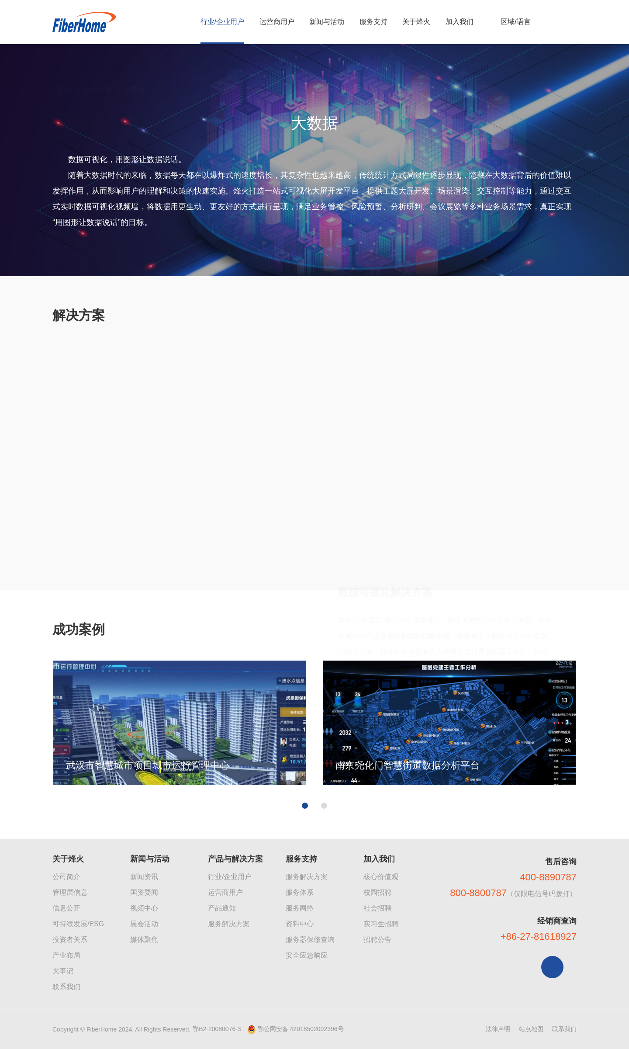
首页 (64, 70)
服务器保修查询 (310, 939)
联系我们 (66, 986)
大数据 (134, 70)
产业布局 (66, 955)
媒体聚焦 (144, 939)
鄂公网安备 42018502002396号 (301, 1028)
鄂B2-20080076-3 (217, 1028)
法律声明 (498, 1028)
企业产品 (97, 70)
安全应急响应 (307, 955)
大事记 (62, 971)
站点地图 (531, 1028)
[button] (305, 931)
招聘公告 (377, 939)
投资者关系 (69, 939)
